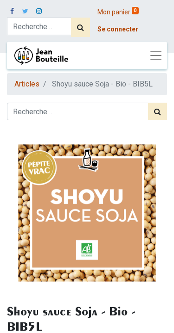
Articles (26, 84)
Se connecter (117, 29)
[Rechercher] (80, 27)
